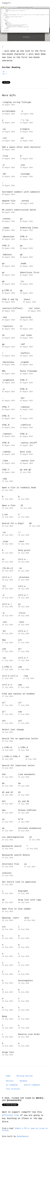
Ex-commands (12, 1129)
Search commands (32, 1129)
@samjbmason (23, 1183)
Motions (10, 1125)
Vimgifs (6, 3)
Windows (23, 1125)
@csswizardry (14, 1145)
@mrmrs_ (40, 1143)
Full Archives (13, 1133)
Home (8, 1119)
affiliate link (11, 1161)
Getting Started (24, 1119)
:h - (4, 73)
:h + (4, 76)
